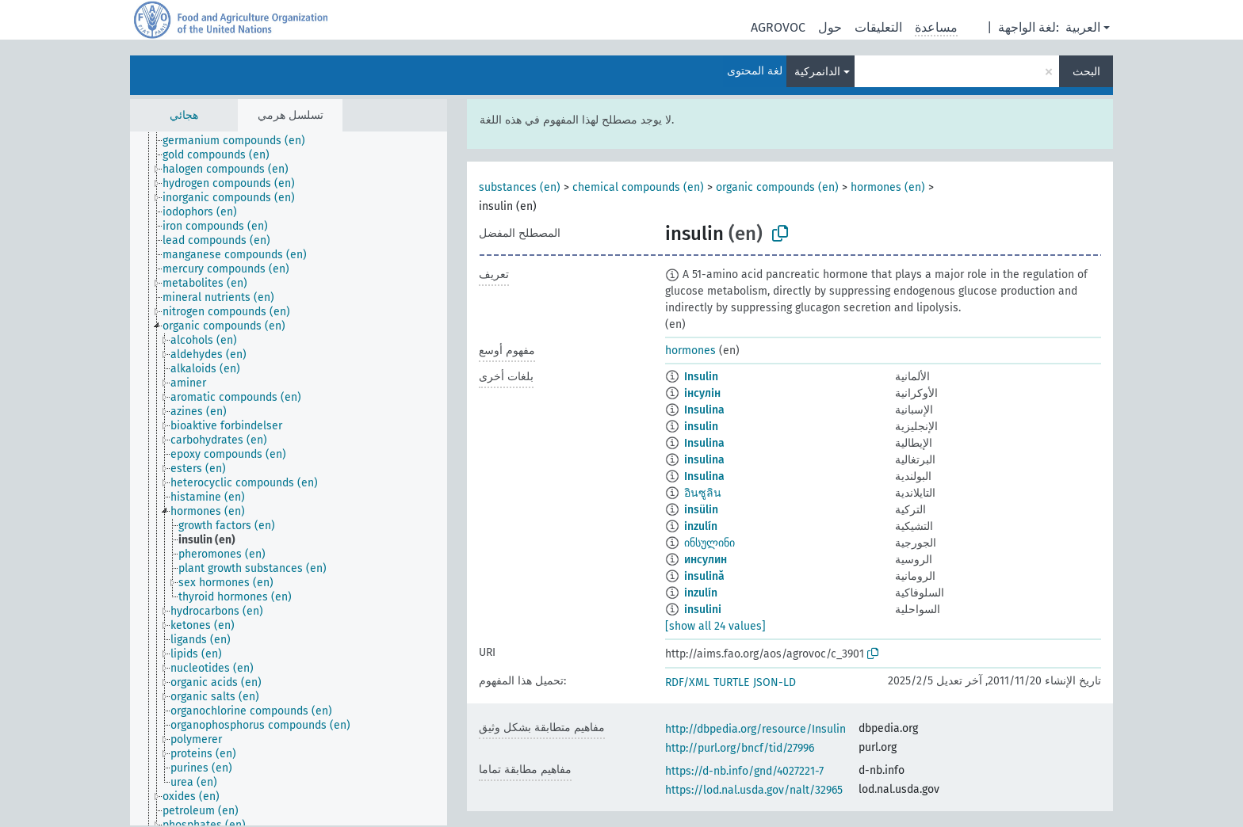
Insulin (701, 376)
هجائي (184, 115)
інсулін (702, 393)
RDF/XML (687, 682)
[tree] (288, 478)
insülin (701, 509)
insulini (702, 609)
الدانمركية (817, 71)
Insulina (704, 410)
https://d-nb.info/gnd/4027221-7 (744, 771)
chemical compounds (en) (638, 187)
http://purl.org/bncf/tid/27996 (739, 748)
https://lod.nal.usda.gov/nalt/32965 (754, 790)
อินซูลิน (702, 493)
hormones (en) (888, 187)
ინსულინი (709, 543)
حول (830, 27)
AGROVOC (778, 27)
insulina (704, 460)
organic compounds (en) (777, 187)
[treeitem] (240, 141)
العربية (1082, 27)
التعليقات (878, 27)
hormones (690, 350)
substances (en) (519, 187)
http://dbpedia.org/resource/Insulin (755, 729)
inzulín (700, 526)
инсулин (705, 559)
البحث (1086, 71)
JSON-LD (774, 682)
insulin (701, 426)
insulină (704, 576)
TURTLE (731, 682)
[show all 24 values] (715, 626)
